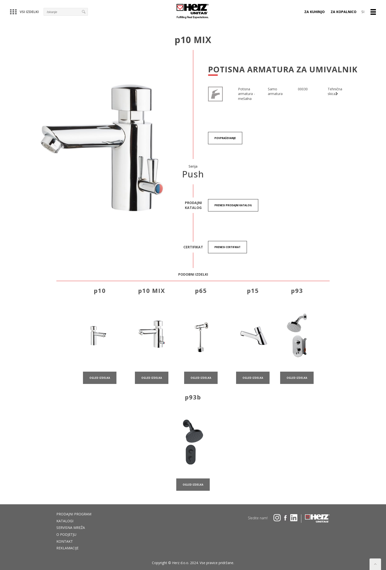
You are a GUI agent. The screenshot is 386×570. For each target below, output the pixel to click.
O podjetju (66, 534)
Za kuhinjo (314, 11)
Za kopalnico (343, 11)
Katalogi (64, 521)
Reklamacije (67, 548)
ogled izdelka (99, 384)
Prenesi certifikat (227, 247)
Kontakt (64, 541)
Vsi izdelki (24, 11)
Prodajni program (73, 514)
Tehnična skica (335, 91)
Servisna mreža (70, 527)
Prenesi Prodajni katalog (233, 205)
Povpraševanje (225, 138)
